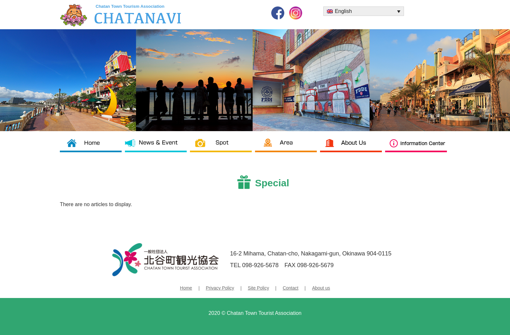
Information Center (417, 147)
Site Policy (258, 288)
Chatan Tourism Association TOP (92, 147)
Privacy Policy (220, 288)
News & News (157, 147)
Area (287, 147)
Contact (290, 288)
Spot (222, 147)
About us (352, 147)
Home (186, 288)
